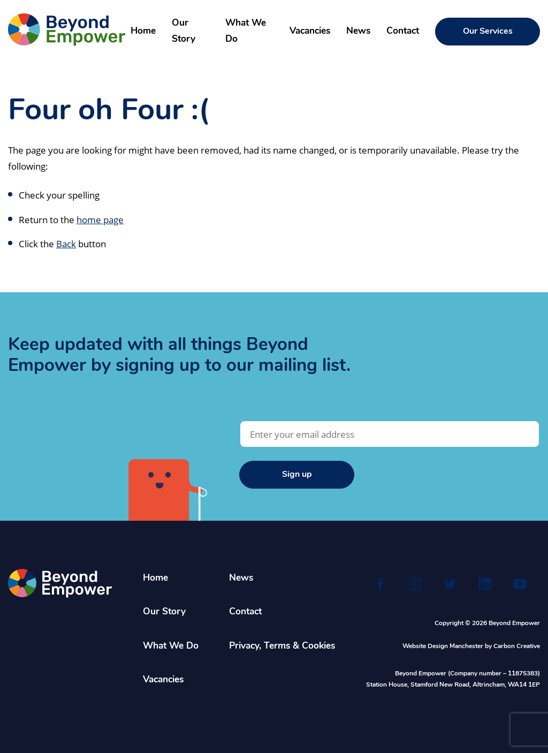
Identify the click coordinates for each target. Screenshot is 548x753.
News (358, 31)
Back (66, 243)
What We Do (245, 31)
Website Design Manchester (442, 646)
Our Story (183, 31)
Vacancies (310, 31)
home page (100, 219)
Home (143, 31)
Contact (402, 31)
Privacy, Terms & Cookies (282, 646)
